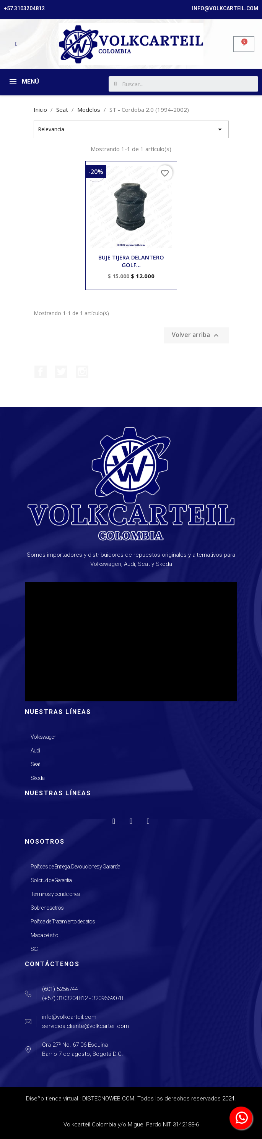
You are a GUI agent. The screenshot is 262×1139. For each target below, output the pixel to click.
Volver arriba (196, 335)
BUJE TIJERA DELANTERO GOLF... (131, 261)
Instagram (82, 372)
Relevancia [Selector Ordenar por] (131, 129)
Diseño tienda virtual (52, 1098)
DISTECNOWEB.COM (108, 1098)
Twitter (61, 372)
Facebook (40, 372)
